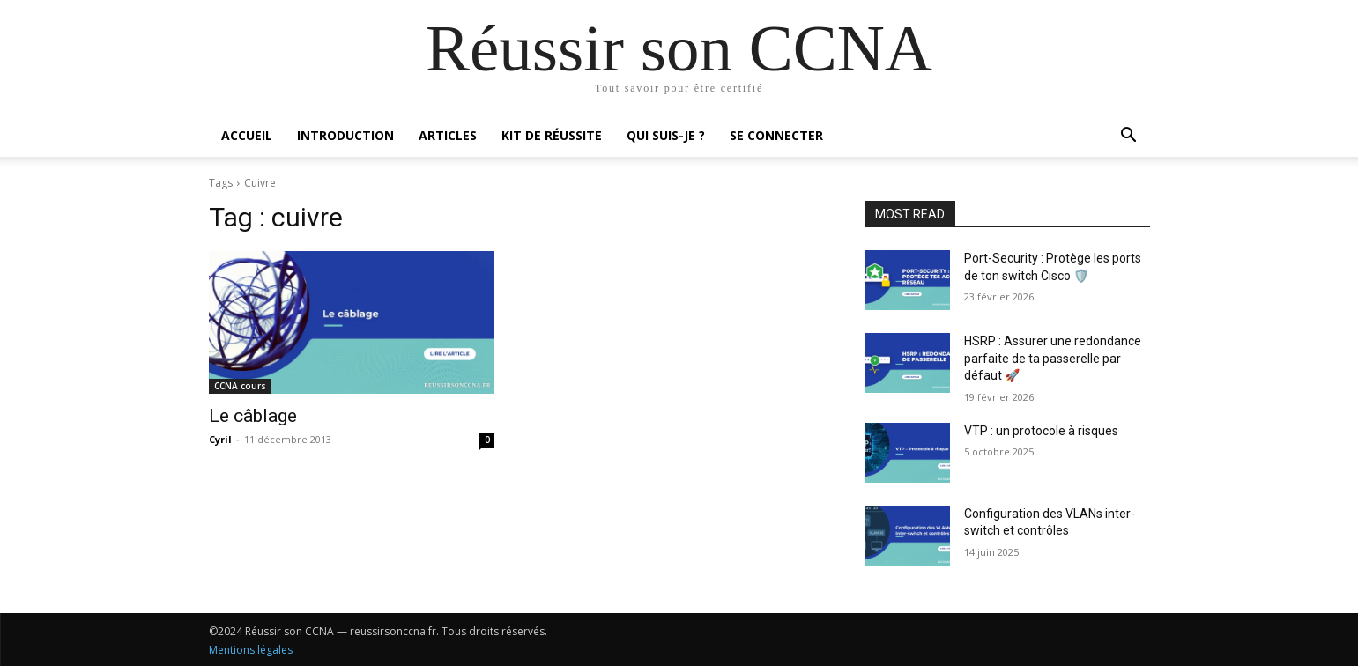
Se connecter (776, 135)
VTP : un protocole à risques (1041, 431)
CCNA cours (240, 386)
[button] (1129, 137)
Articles (448, 135)
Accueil (246, 135)
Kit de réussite (551, 135)
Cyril (220, 439)
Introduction (345, 135)
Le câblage (253, 415)
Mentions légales (251, 649)
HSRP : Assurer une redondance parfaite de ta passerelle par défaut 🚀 (1052, 358)
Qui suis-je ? (666, 135)
